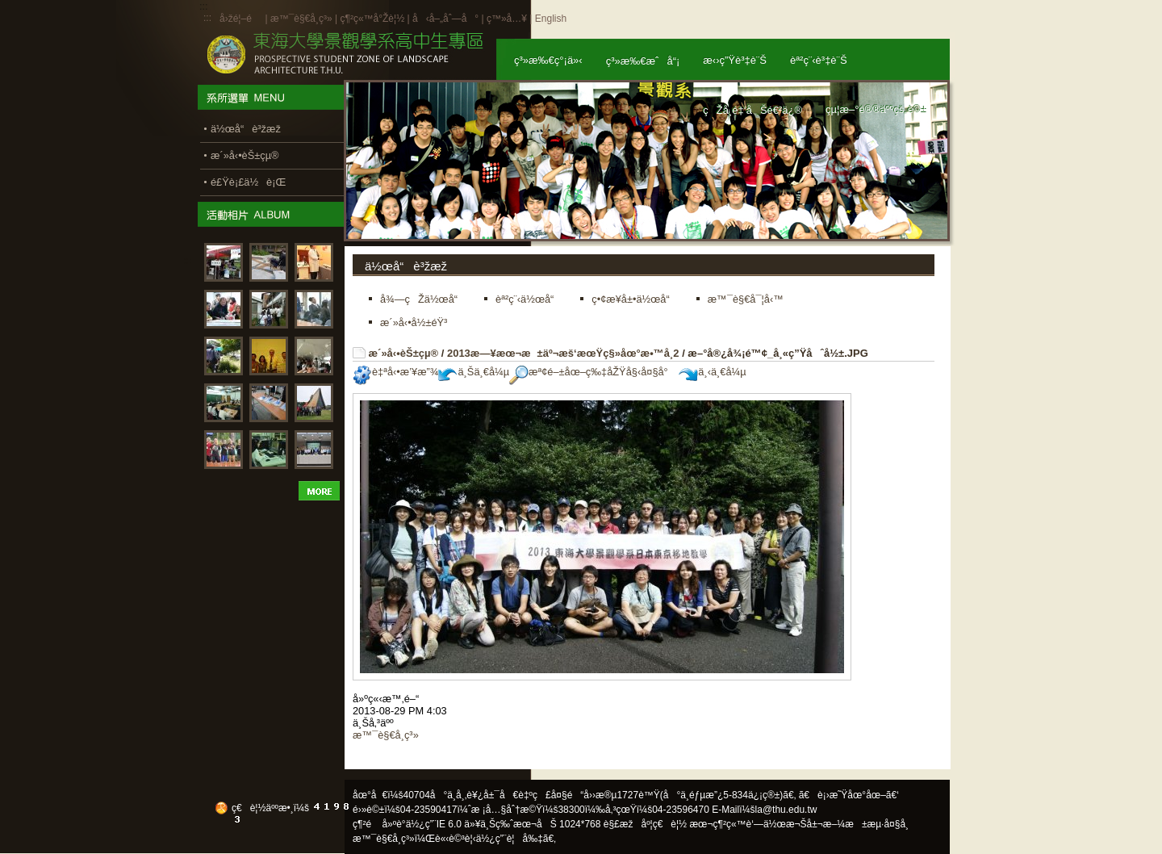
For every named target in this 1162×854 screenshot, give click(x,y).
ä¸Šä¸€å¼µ (473, 372)
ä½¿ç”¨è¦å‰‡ (509, 838)
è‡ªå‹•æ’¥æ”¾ (395, 372)
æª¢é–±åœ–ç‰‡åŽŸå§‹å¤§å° (592, 372)
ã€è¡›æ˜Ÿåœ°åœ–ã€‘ (849, 795)
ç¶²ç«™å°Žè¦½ (372, 18)
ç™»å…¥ (507, 18)
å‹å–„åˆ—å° (445, 18)
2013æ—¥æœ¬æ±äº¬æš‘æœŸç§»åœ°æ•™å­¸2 (563, 353)
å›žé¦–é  (240, 18)
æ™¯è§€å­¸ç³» (302, 18)
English (550, 18)
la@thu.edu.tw (786, 809)
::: (207, 17)
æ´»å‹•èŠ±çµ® (404, 353)
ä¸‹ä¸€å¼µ (712, 372)
